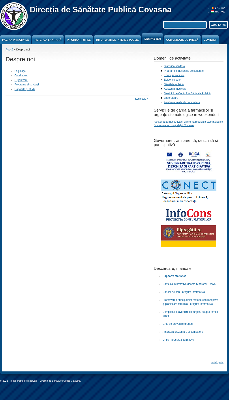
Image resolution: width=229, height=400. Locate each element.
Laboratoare (171, 97)
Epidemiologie (172, 79)
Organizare (21, 80)
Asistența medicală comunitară (182, 102)
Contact (210, 39)
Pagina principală (15, 39)
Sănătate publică (174, 84)
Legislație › (141, 98)
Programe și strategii (27, 84)
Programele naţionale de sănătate (184, 70)
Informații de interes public (117, 39)
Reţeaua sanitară (47, 39)
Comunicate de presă (182, 39)
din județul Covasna (182, 125)
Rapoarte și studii (25, 89)
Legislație (20, 71)
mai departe (217, 362)
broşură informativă (201, 303)
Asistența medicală (175, 88)
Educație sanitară (174, 75)
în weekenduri (162, 125)
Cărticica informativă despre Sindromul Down (189, 284)
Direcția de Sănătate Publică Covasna (100, 9)
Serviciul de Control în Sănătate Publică (187, 93)
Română (218, 8)
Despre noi (152, 38)
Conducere (21, 75)
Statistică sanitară (174, 66)
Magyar (218, 12)
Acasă (9, 49)
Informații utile (79, 39)
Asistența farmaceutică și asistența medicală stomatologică (188, 121)
